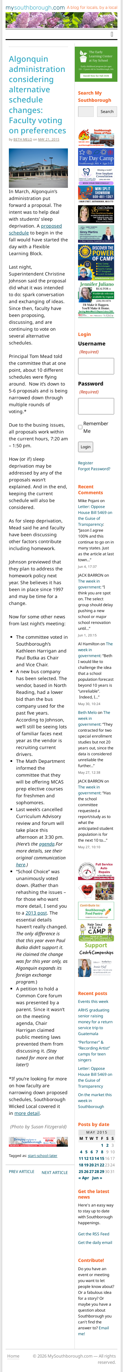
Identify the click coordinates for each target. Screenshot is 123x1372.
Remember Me (95, 427)
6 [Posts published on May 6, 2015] (92, 1152)
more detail (27, 1113)
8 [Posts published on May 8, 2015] (102, 1152)
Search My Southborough (94, 96)
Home (13, 1356)
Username (92, 347)
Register (85, 463)
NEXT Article (55, 1172)
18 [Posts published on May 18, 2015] (81, 1165)
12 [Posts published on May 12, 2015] (86, 1158)
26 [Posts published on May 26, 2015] (86, 1171)
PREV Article (21, 1171)
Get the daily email (95, 1242)
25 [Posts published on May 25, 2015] (81, 1171)
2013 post (36, 913)
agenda (46, 844)
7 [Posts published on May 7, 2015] (97, 1152)
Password (90, 387)
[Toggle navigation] (112, 34)
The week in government (89, 584)
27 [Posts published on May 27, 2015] (91, 1171)
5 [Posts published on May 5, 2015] (86, 1152)
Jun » (97, 1178)
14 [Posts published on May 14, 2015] (96, 1158)
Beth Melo (22, 139)
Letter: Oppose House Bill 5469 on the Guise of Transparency (95, 515)
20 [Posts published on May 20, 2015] (91, 1165)
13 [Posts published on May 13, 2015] (91, 1158)
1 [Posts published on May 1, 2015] (102, 1145)
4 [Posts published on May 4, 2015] (81, 1152)
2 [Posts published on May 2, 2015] (107, 1145)
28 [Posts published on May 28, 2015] (96, 1171)
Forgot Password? (94, 469)
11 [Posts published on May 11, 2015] (81, 1158)
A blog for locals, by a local (92, 7)
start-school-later (42, 1155)
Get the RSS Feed (93, 1234)
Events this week (93, 1001)
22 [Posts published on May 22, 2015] (102, 1165)
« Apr (83, 1178)
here (20, 864)
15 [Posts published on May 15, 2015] (102, 1158)
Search (107, 111)
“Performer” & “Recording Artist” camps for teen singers (94, 1051)
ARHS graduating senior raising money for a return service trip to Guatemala (95, 1021)
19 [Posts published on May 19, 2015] (86, 1165)
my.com (35, 7)
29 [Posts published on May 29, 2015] (102, 1171)
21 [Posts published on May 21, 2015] (96, 1165)
